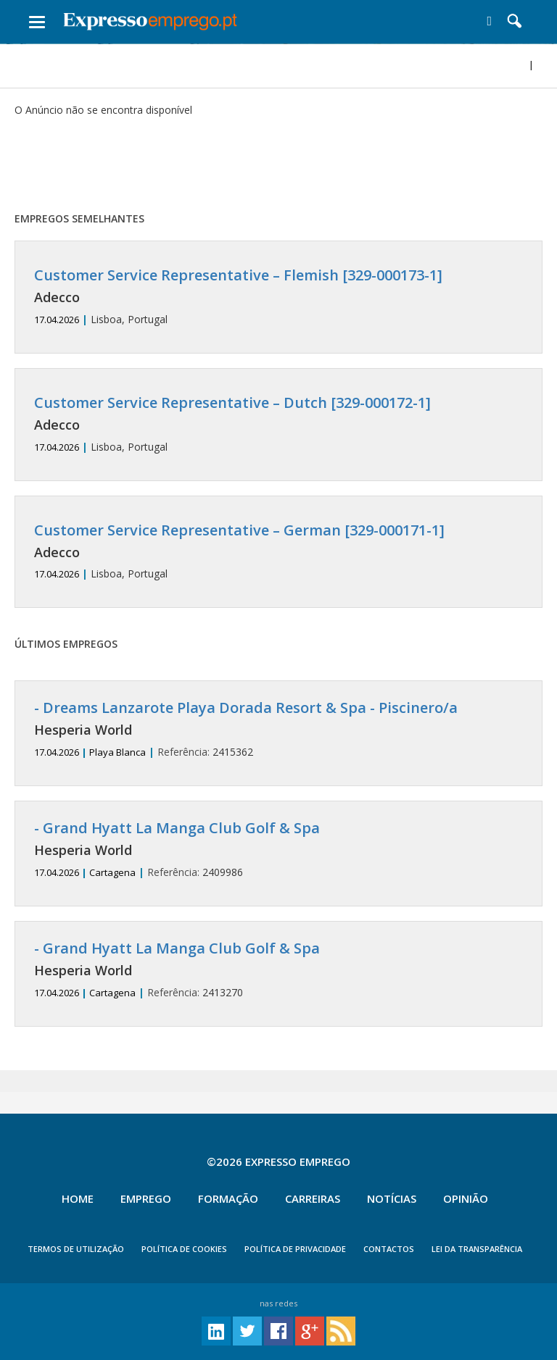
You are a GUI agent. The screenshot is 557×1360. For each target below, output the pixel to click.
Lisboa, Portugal (278, 296)
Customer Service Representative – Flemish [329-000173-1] (238, 275)
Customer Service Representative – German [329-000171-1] (239, 530)
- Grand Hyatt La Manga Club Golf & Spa (177, 828)
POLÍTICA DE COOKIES (184, 1248)
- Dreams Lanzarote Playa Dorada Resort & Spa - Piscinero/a (246, 707)
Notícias (391, 1198)
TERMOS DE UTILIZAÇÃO (76, 1248)
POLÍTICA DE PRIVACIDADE (295, 1248)
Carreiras (312, 1198)
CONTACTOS (388, 1248)
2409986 (278, 849)
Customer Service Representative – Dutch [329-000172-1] (232, 402)
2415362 (278, 729)
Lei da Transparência (477, 1248)
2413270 (278, 969)
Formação (228, 1198)
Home (78, 1198)
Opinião (465, 1198)
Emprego (145, 1198)
